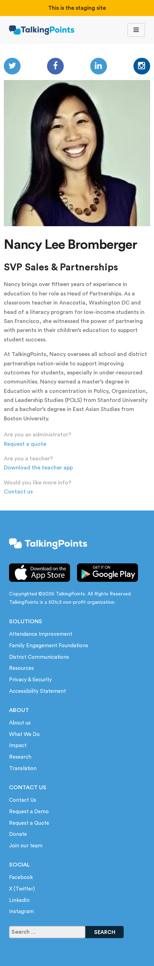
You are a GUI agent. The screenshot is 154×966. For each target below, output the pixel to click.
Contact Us (22, 800)
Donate (18, 834)
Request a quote (25, 444)
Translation (23, 768)
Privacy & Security (30, 679)
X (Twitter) (22, 889)
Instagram (21, 911)
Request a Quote (29, 823)
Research (20, 757)
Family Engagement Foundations (48, 645)
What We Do (24, 734)
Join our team (26, 845)
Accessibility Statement (37, 691)
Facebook (21, 877)
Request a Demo (29, 811)
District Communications (39, 657)
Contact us (18, 491)
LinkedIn (19, 900)
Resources (21, 668)
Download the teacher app (38, 467)
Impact (17, 745)
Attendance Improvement (40, 634)
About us (20, 723)
